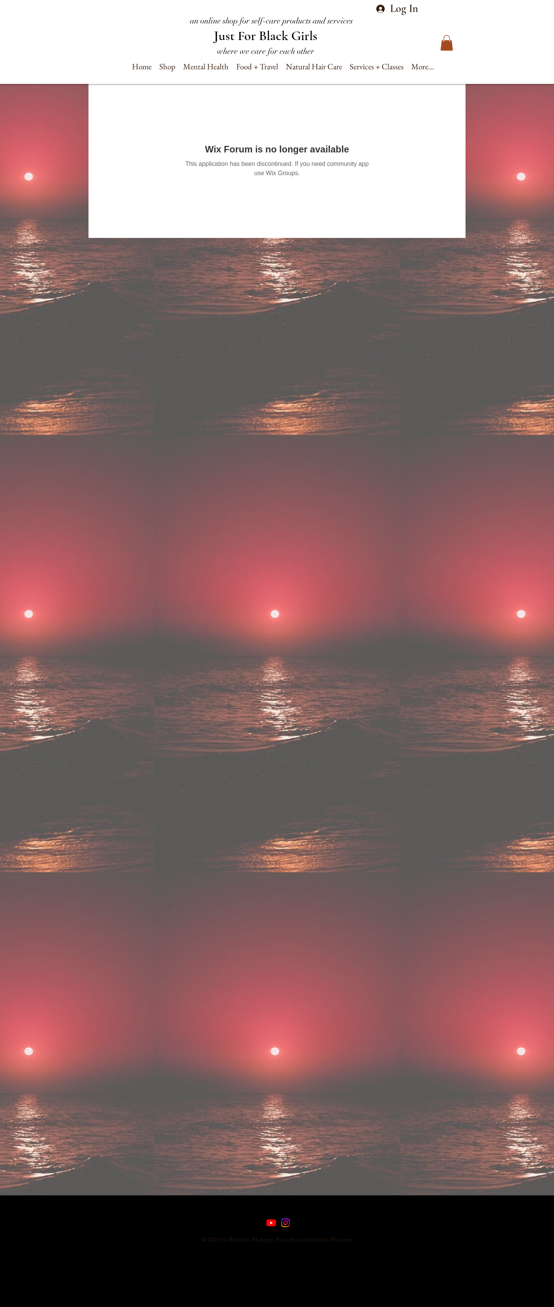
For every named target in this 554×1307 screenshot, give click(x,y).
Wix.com (341, 1239)
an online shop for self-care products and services (271, 21)
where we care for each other (265, 51)
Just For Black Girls (265, 36)
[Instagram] (285, 1222)
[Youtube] (271, 1222)
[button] (446, 43)
